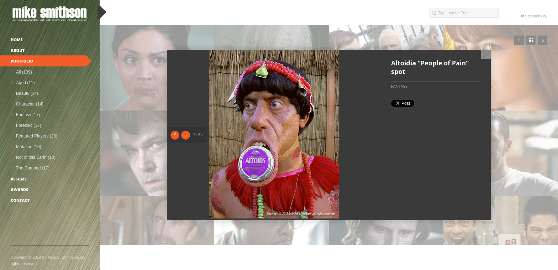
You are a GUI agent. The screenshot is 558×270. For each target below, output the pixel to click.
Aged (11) (25, 82)
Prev (519, 40)
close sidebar (102, 13)
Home (17, 39)
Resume (19, 179)
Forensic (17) (28, 125)
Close (486, 54)
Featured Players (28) (36, 136)
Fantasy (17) (28, 114)
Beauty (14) (27, 93)
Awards (19, 189)
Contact (20, 200)
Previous (174, 135)
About (18, 50)
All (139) (24, 72)
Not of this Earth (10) (36, 157)
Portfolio (22, 61)
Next (185, 135)
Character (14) (29, 104)
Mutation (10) (28, 146)
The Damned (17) (32, 168)
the (523, 16)
